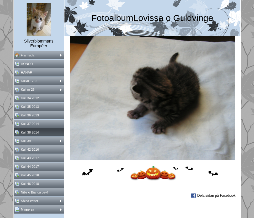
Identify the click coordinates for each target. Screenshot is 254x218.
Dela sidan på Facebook (216, 195)
